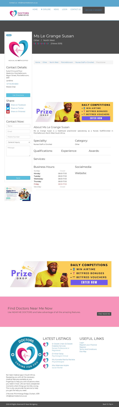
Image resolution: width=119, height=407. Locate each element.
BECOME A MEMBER (93, 10)
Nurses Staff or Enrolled (84, 62)
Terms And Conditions (88, 349)
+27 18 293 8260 (12, 84)
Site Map (83, 352)
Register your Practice (88, 345)
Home (37, 62)
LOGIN (64, 9)
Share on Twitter (15, 108)
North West (54, 62)
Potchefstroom (67, 62)
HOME (35, 9)
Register (83, 347)
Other (45, 62)
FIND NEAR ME (104, 314)
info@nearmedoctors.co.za (27, 3)
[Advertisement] (73, 86)
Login (82, 343)
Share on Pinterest (15, 112)
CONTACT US (75, 9)
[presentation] (15, 166)
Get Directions (18, 95)
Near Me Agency (31, 404)
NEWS (56, 9)
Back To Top (108, 404)
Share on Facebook (16, 105)
